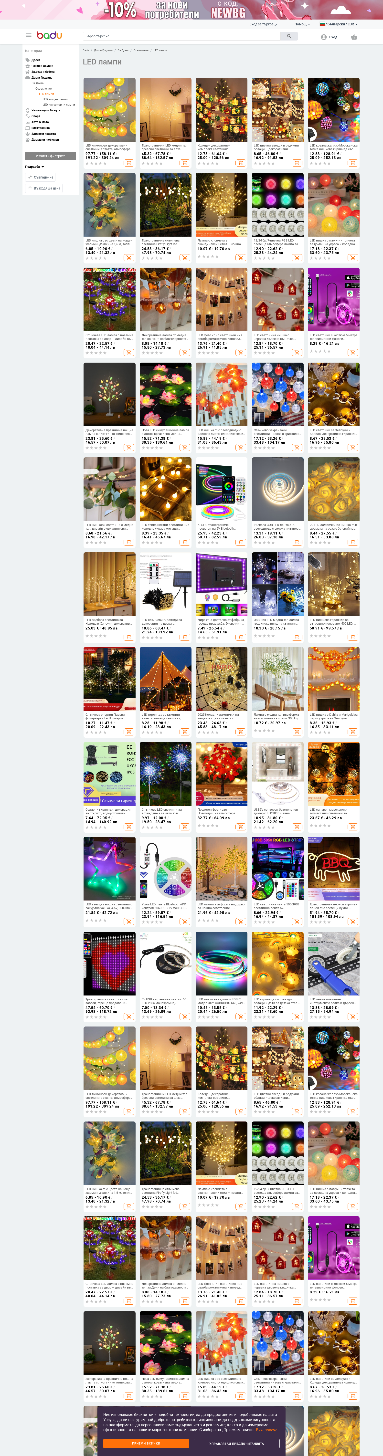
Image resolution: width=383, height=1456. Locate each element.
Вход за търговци (263, 24)
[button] (29, 35)
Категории (33, 51)
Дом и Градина (103, 50)
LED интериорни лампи (59, 104)
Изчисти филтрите (50, 156)
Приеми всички (146, 1443)
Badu (86, 50)
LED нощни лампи (55, 99)
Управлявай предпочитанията (236, 1444)
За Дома (38, 83)
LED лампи (46, 94)
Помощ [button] (302, 24)
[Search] (182, 36)
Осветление (43, 88)
